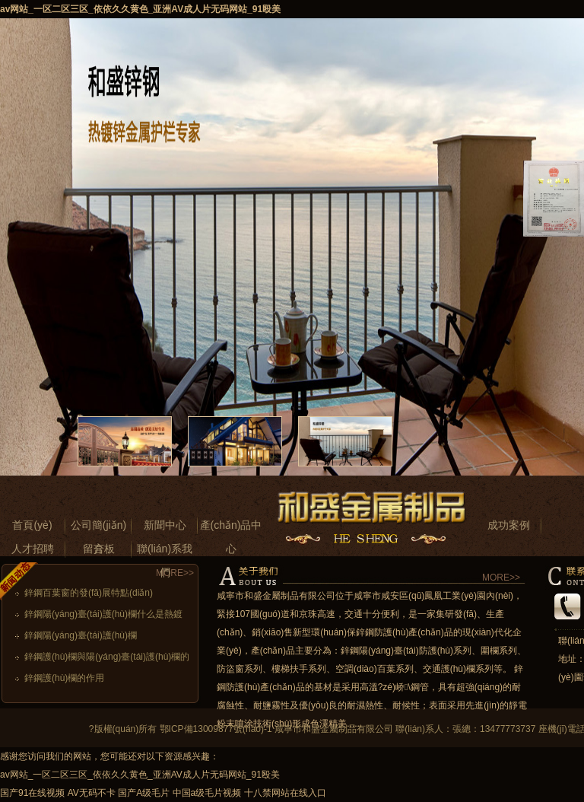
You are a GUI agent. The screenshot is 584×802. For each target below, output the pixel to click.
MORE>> (175, 573)
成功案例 (508, 525)
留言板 (99, 549)
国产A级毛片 (144, 793)
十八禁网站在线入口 (285, 793)
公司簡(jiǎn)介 (98, 528)
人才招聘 (32, 549)
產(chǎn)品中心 (231, 528)
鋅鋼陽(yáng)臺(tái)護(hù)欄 (80, 635)
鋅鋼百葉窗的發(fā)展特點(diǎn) (88, 592)
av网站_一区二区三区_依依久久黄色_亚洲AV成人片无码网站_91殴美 (140, 9)
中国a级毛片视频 (207, 793)
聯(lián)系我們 (164, 552)
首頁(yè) (32, 525)
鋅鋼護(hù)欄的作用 (64, 678)
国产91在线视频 (32, 793)
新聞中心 (165, 525)
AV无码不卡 (92, 793)
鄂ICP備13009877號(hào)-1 (216, 729)
